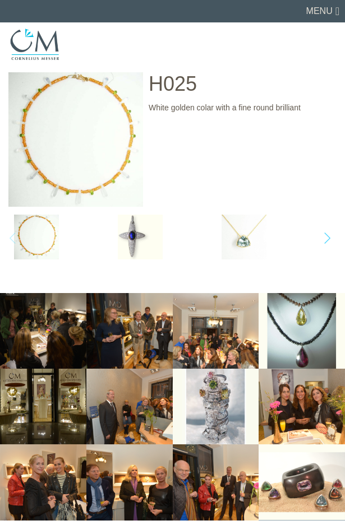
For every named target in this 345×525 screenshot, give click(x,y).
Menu (319, 11)
